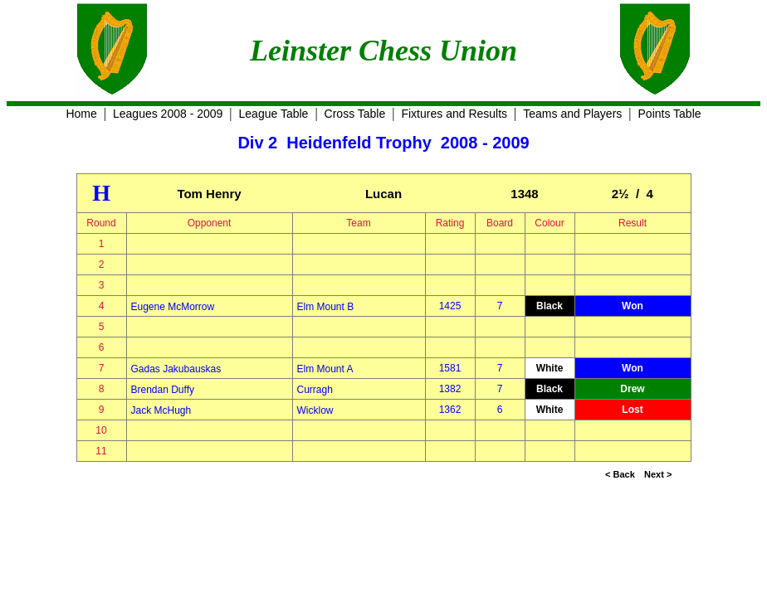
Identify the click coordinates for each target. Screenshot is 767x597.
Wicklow (315, 410)
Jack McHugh (161, 410)
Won (632, 306)
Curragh (315, 390)
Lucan (383, 194)
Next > (658, 474)
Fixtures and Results (454, 113)
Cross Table (355, 113)
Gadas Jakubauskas (176, 369)
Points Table (669, 113)
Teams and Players (572, 113)
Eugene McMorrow (173, 307)
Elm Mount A (325, 369)
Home (81, 113)
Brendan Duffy (163, 390)
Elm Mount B (325, 307)
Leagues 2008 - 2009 (167, 113)
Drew (632, 389)
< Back (620, 474)
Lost (632, 409)
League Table (274, 113)
